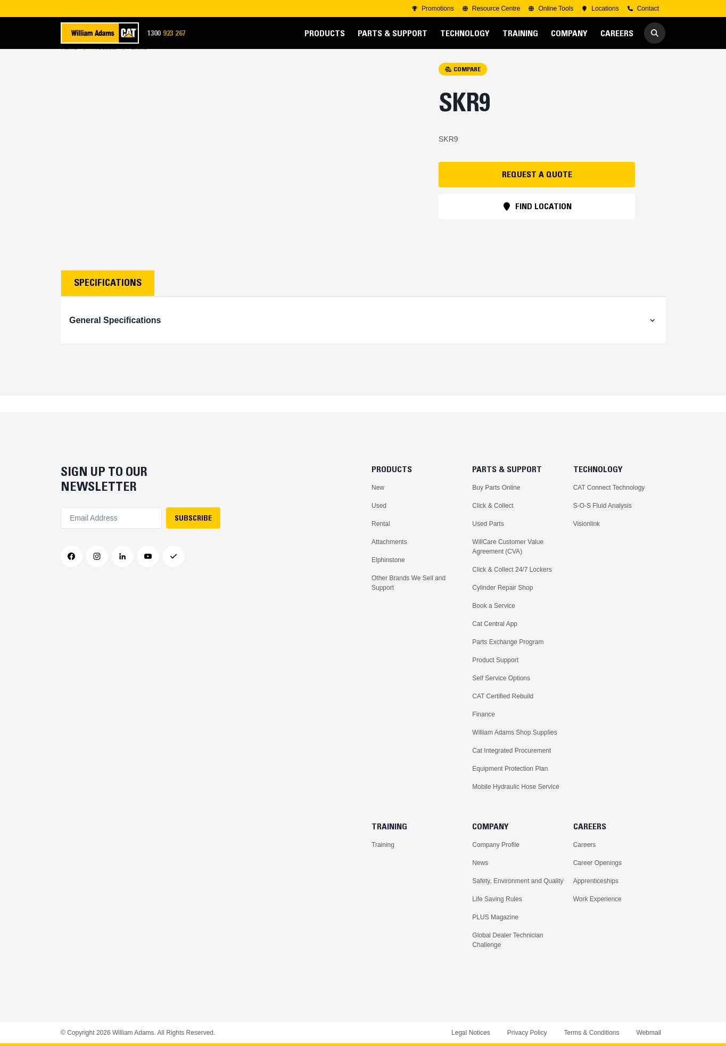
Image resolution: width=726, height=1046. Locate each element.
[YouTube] (148, 556)
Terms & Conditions (591, 1032)
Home (69, 64)
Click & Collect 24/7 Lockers (511, 569)
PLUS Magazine (495, 917)
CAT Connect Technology (609, 487)
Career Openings (597, 863)
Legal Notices (470, 1032)
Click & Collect (492, 505)
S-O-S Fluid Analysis (602, 505)
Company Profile (495, 845)
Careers (584, 845)
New (378, 487)
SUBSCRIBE (193, 518)
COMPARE (463, 86)
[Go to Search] (654, 33)
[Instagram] (97, 556)
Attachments (389, 542)
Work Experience (597, 899)
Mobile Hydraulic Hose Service (515, 786)
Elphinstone (388, 560)
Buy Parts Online (496, 487)
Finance (483, 714)
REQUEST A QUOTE (537, 191)
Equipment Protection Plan (510, 768)
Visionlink (586, 524)
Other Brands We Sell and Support (409, 582)
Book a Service (493, 606)
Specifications (108, 300)
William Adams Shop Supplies (514, 732)
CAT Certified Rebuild (502, 696)
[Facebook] (71, 556)
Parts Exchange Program (507, 642)
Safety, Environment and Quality (517, 881)
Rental (381, 524)
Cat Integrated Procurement (511, 750)
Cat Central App (494, 624)
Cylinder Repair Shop (502, 587)
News (480, 863)
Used (379, 505)
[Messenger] (173, 556)
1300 (169, 33)
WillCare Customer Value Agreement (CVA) (507, 546)
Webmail (649, 1032)
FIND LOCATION (537, 223)
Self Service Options (501, 678)
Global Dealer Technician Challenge (507, 940)
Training (383, 845)
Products (104, 64)
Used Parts (488, 524)
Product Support (495, 660)
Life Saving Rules (497, 899)
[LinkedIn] (122, 556)
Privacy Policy (527, 1032)
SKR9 (138, 64)
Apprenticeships (595, 881)
